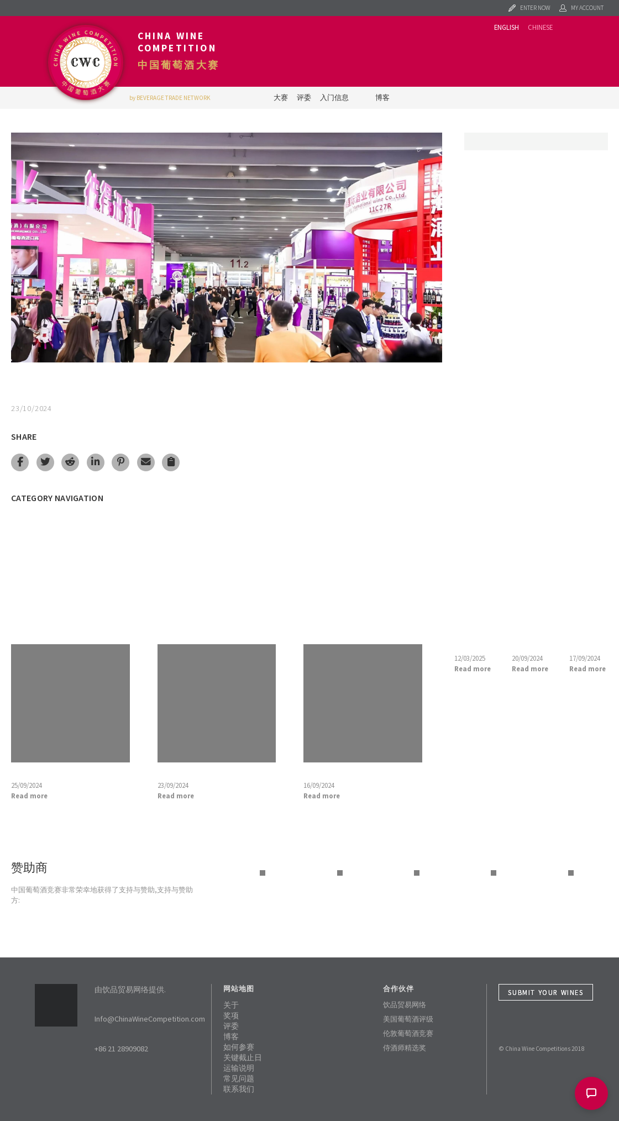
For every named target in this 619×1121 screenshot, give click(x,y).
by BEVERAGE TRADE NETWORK (170, 98)
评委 (304, 97)
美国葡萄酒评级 (408, 1018)
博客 (382, 97)
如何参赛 (238, 1047)
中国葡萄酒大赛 (178, 65)
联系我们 (238, 1089)
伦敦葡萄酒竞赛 (408, 1033)
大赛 (281, 97)
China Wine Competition (177, 42)
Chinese (540, 27)
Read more (29, 795)
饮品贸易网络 (404, 1004)
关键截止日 (242, 1057)
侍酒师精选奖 (404, 1047)
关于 (231, 1005)
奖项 (231, 1015)
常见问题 (238, 1078)
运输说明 (238, 1068)
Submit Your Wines (545, 992)
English (506, 27)
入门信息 (334, 97)
